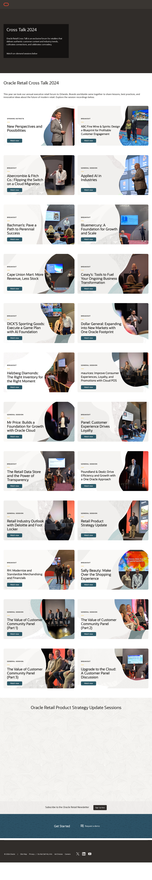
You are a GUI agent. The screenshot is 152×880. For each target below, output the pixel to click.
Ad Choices (58, 854)
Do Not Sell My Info (45, 854)
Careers (68, 854)
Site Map (23, 854)
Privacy (32, 854)
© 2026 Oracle (9, 854)
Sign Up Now (100, 807)
